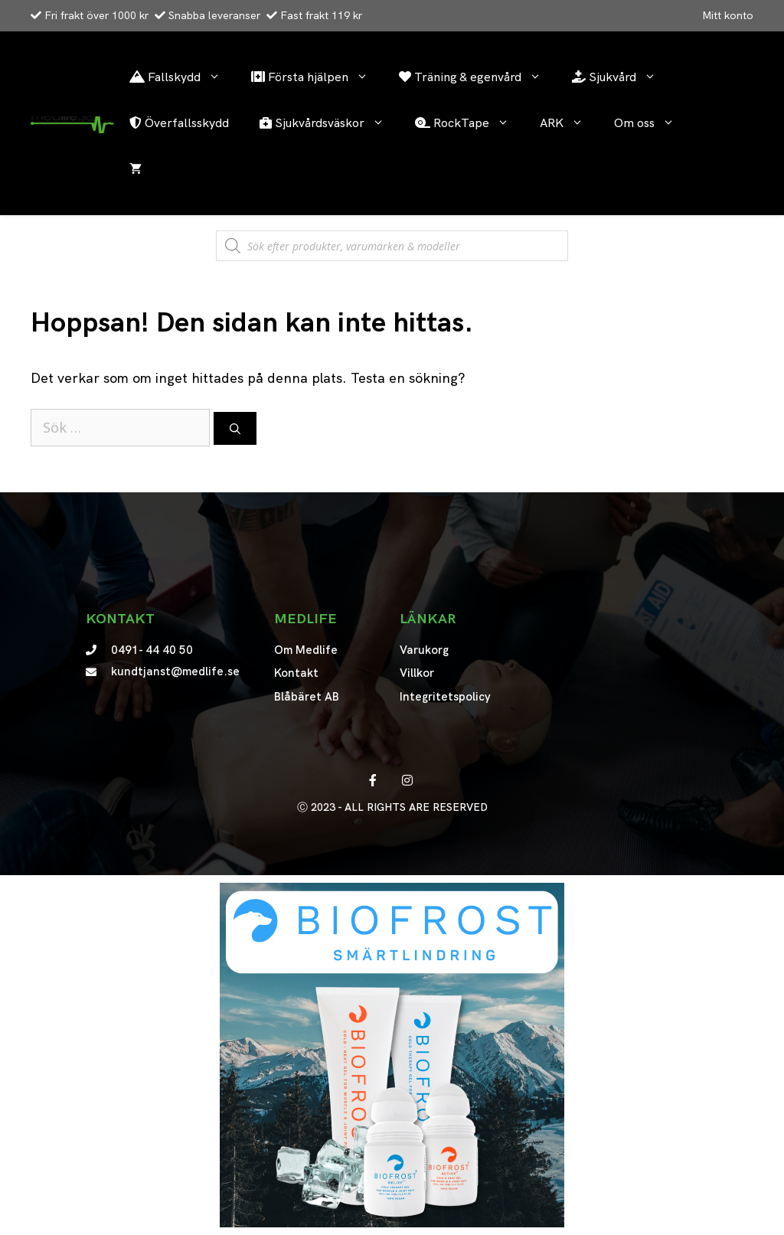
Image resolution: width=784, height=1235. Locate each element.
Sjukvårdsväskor (330, 123)
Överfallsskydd (179, 123)
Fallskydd (182, 77)
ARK (569, 123)
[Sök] (235, 428)
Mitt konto (727, 15)
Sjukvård (621, 77)
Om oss (652, 123)
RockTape (469, 123)
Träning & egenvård (478, 77)
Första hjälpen (317, 77)
